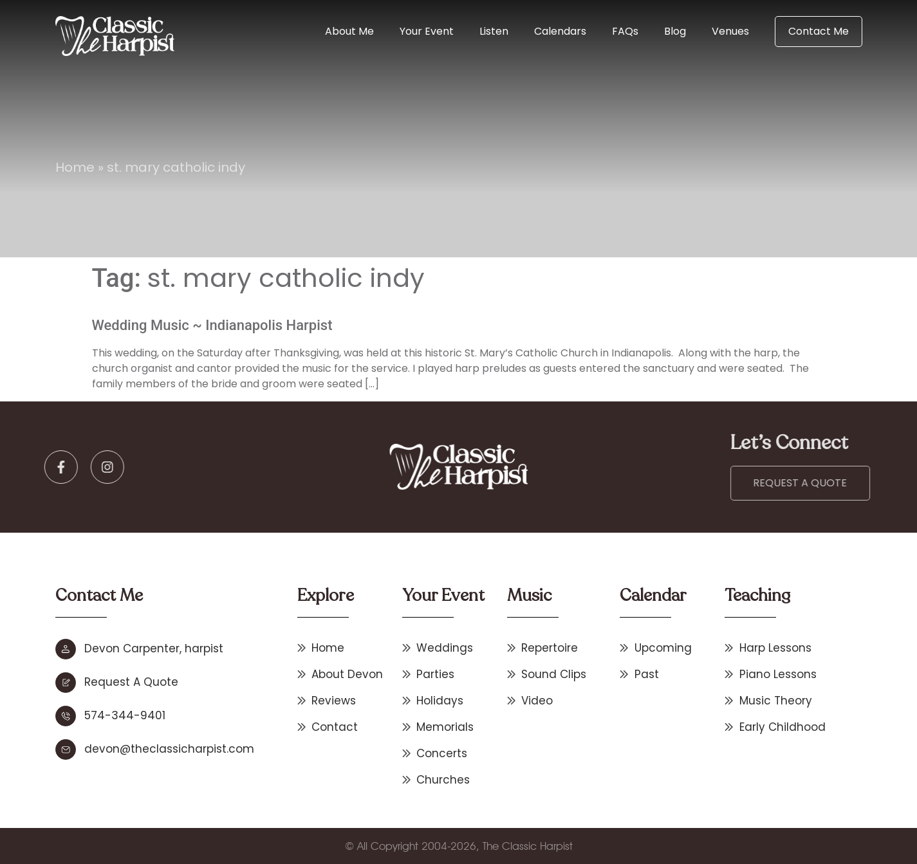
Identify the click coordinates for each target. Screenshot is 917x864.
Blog (675, 31)
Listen (493, 31)
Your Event (427, 31)
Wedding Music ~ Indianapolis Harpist (212, 325)
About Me (349, 31)
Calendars (560, 31)
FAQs (625, 31)
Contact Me (818, 31)
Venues (730, 31)
